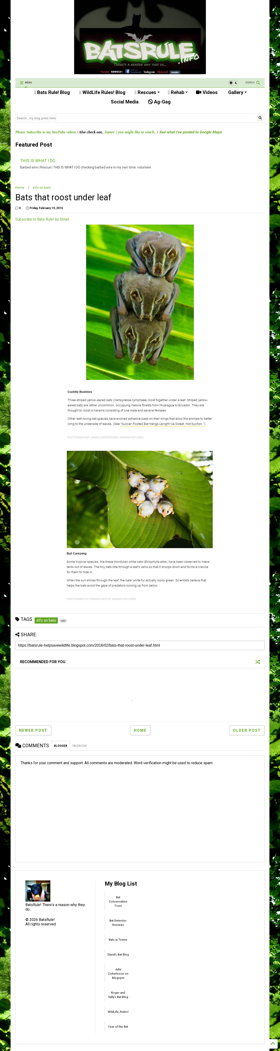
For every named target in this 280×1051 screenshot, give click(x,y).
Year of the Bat (118, 1026)
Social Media (124, 102)
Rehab (178, 92)
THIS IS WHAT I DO (37, 160)
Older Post (247, 730)
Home (19, 187)
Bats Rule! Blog (52, 92)
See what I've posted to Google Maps (190, 132)
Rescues (147, 92)
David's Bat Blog (118, 954)
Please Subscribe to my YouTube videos (45, 132)
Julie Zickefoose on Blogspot (118, 974)
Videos (207, 92)
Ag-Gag (159, 102)
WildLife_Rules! (118, 1012)
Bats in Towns (118, 939)
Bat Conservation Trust (118, 901)
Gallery (237, 92)
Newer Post (33, 730)
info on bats (42, 187)
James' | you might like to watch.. (130, 132)
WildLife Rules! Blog (102, 92)
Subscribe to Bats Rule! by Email (42, 219)
